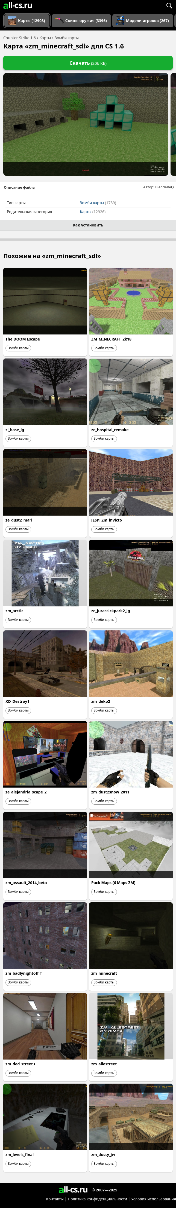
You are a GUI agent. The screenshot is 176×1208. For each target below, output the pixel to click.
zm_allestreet (104, 1063)
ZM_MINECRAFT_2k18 (111, 339)
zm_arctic (14, 610)
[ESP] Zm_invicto (106, 520)
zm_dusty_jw (103, 1154)
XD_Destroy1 (17, 701)
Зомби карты (98, 202)
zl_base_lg (14, 429)
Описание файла (19, 187)
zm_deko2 (100, 701)
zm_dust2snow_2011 (110, 792)
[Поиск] (169, 5)
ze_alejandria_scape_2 (26, 792)
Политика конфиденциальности (97, 1198)
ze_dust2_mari (18, 520)
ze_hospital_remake (110, 429)
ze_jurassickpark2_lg (110, 610)
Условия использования (153, 1198)
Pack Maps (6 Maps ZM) (113, 882)
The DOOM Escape (22, 339)
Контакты (55, 1198)
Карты (92, 211)
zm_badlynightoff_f (23, 973)
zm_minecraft (104, 973)
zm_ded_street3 (20, 1063)
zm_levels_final (19, 1154)
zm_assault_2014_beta (26, 882)
